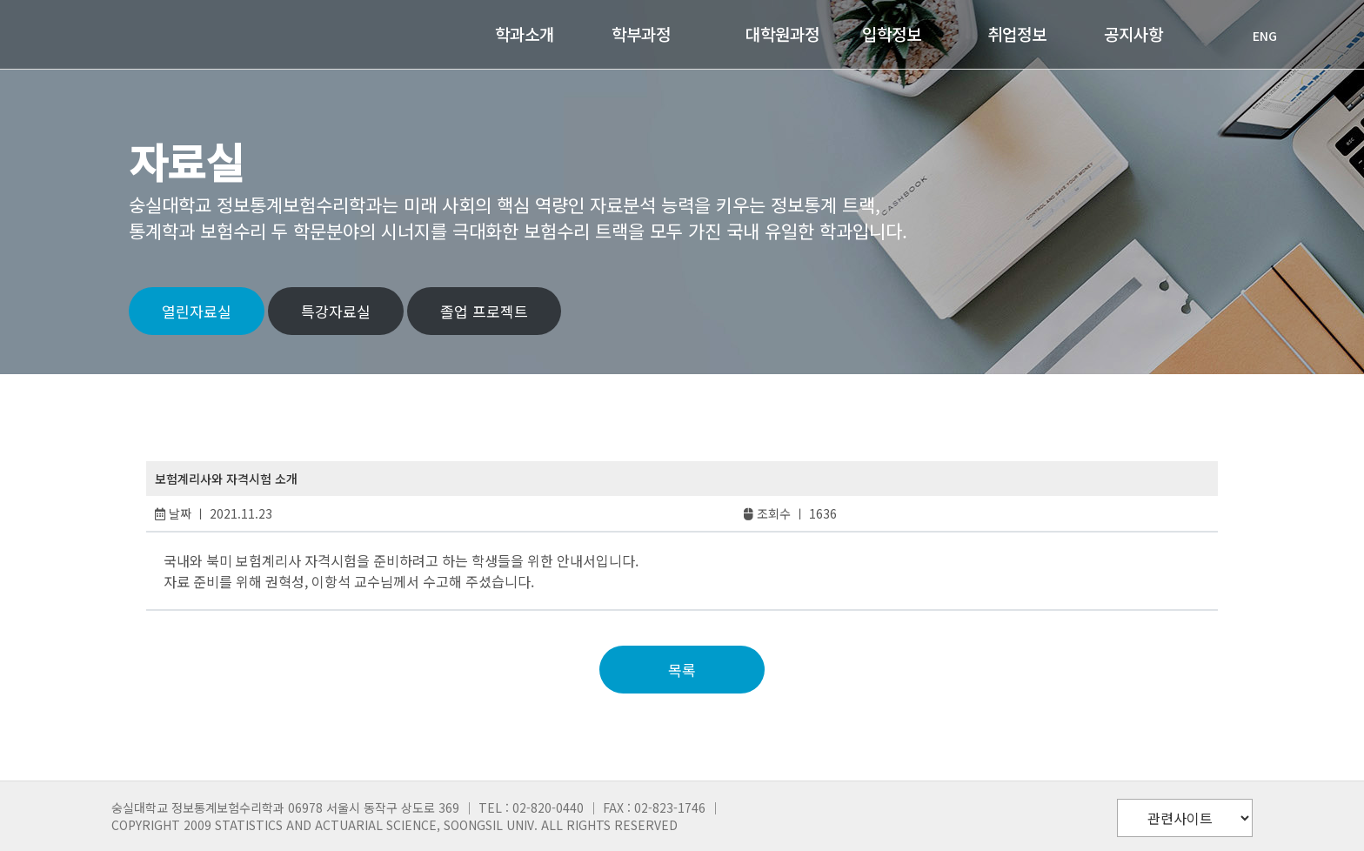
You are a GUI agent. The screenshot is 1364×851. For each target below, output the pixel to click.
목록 (682, 669)
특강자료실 (336, 311)
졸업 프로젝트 (484, 311)
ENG (1256, 35)
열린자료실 (196, 311)
